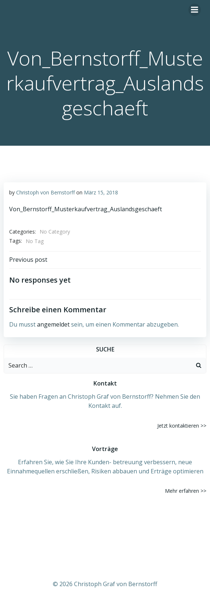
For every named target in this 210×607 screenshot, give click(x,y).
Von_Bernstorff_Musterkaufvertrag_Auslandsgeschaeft (85, 209)
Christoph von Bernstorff (45, 192)
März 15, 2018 (101, 192)
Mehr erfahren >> (185, 490)
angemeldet (53, 324)
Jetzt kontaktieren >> (181, 425)
